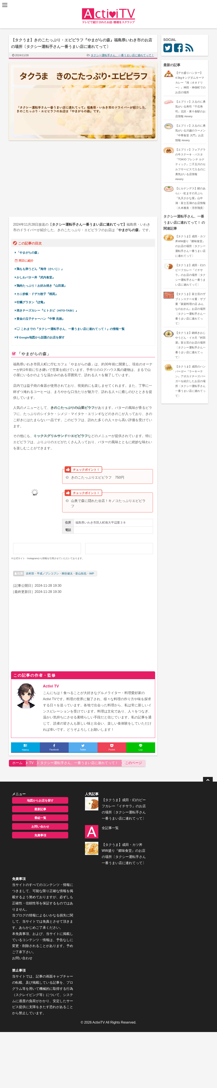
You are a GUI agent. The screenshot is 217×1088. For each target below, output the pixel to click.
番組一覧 (38, 818)
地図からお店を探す (38, 800)
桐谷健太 (67, 573)
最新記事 (38, 809)
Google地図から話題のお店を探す (41, 337)
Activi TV (51, 686)
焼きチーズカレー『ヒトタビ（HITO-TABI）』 (47, 310)
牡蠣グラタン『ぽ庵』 (31, 302)
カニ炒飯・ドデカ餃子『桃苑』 (37, 294)
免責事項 (38, 835)
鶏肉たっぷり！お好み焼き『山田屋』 (42, 285)
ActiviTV (98, 950)
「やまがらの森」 (28, 252)
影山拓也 (80, 573)
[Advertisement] (46, 178)
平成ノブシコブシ (48, 573)
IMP (91, 573)
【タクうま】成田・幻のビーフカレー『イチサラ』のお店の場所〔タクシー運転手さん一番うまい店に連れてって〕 (115, 812)
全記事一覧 (103, 834)
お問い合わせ (38, 826)
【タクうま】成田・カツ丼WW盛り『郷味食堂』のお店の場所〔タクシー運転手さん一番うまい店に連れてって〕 (115, 862)
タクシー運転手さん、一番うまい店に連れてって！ (122, 55)
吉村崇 (30, 573)
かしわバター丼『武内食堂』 (36, 277)
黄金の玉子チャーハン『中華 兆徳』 (41, 318)
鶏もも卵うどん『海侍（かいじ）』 (40, 269)
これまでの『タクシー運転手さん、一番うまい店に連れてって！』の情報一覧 (71, 329)
